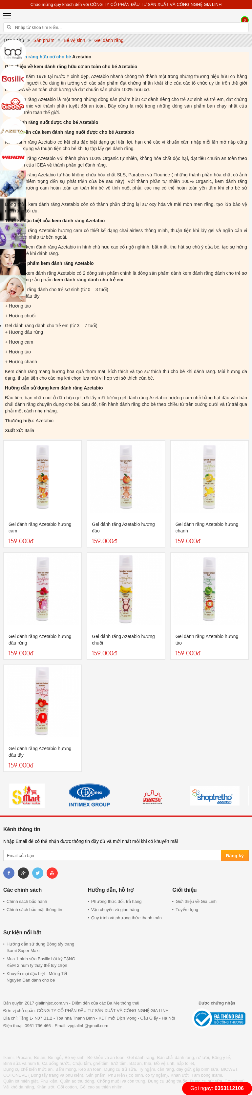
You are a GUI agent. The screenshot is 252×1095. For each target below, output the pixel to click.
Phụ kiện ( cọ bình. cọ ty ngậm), (138, 1075)
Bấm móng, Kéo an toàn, (79, 1069)
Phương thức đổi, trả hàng (116, 901)
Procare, (24, 1057)
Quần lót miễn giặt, (21, 1081)
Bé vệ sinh (74, 40)
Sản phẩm (43, 40)
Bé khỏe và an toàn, (106, 1057)
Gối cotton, (67, 1087)
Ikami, (9, 1057)
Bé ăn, (40, 1057)
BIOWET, (230, 1069)
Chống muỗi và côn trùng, (121, 1081)
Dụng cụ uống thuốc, (168, 1081)
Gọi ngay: (217, 1088)
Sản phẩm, (96, 1075)
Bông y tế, (221, 1057)
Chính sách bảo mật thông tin (34, 909)
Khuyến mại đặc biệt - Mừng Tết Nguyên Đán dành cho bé (37, 977)
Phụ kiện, (49, 1081)
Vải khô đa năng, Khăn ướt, (29, 1087)
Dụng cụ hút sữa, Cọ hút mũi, (218, 1081)
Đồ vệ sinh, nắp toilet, (174, 1063)
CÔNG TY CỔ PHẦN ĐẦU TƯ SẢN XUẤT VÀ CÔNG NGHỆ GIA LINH (155, 4)
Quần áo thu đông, (77, 1081)
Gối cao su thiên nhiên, (102, 1087)
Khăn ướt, (180, 1075)
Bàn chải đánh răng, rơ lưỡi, (183, 1057)
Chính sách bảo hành (27, 901)
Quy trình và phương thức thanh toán (126, 917)
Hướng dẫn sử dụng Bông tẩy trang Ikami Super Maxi (40, 947)
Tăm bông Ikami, (207, 1075)
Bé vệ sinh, (75, 1057)
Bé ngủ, (55, 1057)
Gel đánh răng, (141, 1057)
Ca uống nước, (56, 1063)
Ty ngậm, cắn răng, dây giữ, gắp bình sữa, (179, 1069)
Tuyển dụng (187, 909)
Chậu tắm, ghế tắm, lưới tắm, (100, 1063)
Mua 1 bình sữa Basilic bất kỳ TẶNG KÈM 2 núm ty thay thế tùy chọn (41, 962)
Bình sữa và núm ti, (21, 1063)
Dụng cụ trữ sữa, (120, 1069)
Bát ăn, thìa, (140, 1063)
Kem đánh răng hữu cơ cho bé (38, 56)
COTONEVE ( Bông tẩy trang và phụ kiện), (43, 1075)
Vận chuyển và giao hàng (115, 909)
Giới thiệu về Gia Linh (196, 901)
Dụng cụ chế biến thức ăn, (28, 1069)
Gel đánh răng (109, 40)
